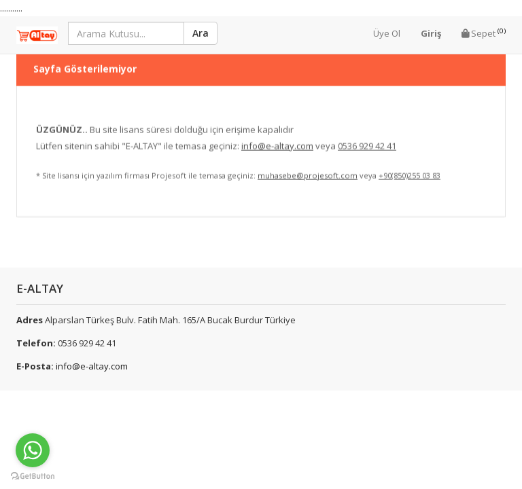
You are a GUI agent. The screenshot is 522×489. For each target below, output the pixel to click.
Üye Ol (386, 33)
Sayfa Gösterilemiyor (85, 60)
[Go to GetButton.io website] (32, 475)
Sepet (484, 32)
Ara (200, 32)
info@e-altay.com (92, 366)
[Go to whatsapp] (33, 450)
